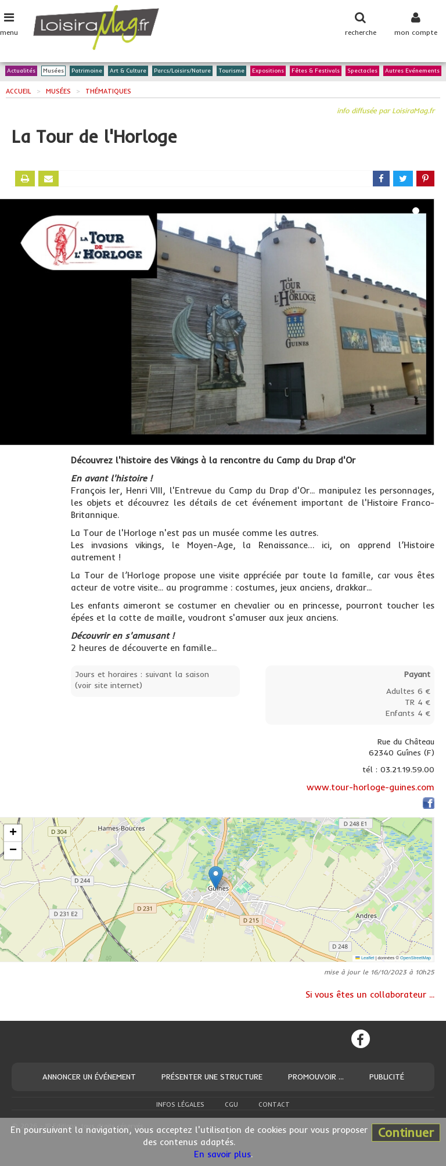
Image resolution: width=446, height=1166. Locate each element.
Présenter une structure (211, 1076)
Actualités (21, 71)
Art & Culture (128, 71)
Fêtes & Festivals (316, 71)
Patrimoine (86, 71)
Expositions (268, 71)
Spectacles (362, 71)
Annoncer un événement (89, 1076)
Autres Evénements (412, 71)
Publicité (386, 1076)
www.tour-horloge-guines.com (370, 787)
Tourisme (231, 71)
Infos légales (180, 1104)
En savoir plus (222, 1154)
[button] (215, 878)
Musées (53, 71)
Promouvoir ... (316, 1076)
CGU (231, 1104)
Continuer (406, 1132)
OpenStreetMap (415, 957)
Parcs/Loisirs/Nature (182, 71)
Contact (274, 1104)
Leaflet (364, 957)
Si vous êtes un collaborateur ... (369, 994)
